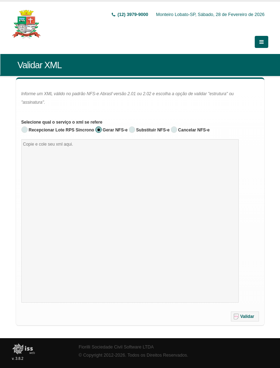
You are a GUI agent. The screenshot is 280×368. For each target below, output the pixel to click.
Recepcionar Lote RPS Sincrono (61, 122)
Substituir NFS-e (153, 122)
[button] (245, 309)
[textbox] (130, 214)
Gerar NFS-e (115, 122)
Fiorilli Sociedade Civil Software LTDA (116, 339)
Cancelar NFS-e (194, 122)
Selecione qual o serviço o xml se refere (61, 115)
